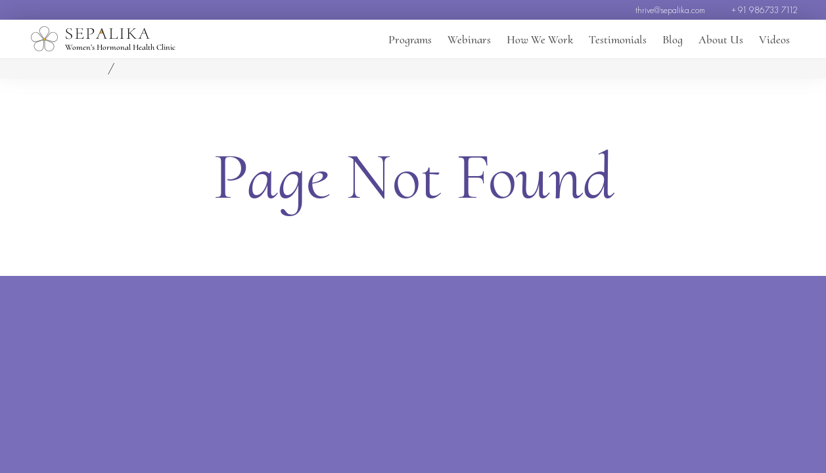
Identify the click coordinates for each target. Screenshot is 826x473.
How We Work (540, 39)
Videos (774, 39)
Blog (672, 39)
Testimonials (618, 39)
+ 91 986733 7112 (764, 10)
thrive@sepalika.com (670, 10)
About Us (721, 39)
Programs (410, 39)
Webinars (469, 39)
